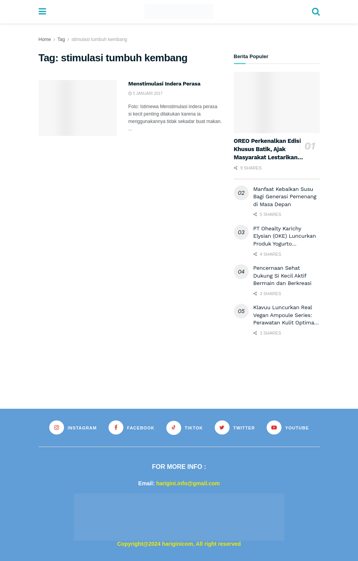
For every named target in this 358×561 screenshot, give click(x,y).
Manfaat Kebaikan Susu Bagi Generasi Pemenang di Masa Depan (285, 196)
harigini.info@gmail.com (188, 483)
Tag (61, 39)
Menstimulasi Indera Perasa (164, 83)
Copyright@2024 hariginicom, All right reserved (179, 544)
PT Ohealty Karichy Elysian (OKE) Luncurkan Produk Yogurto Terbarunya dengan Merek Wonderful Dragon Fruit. (286, 243)
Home (45, 39)
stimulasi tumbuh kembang (99, 39)
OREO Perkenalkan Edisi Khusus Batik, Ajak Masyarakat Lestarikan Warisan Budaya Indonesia (267, 157)
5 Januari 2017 (145, 93)
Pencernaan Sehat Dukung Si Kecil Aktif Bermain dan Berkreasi (282, 275)
